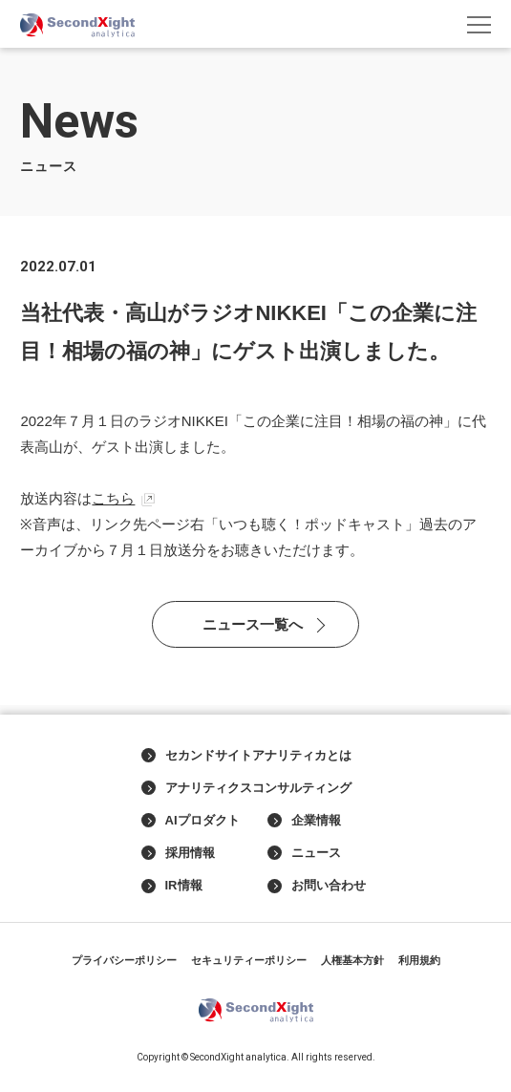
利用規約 (419, 960)
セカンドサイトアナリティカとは (246, 755)
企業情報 (304, 820)
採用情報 (178, 853)
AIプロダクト (190, 820)
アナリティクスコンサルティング (246, 788)
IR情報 (171, 885)
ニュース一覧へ (252, 624)
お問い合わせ (316, 885)
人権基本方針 (352, 960)
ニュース (304, 853)
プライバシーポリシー (124, 960)
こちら (113, 498)
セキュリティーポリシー (249, 960)
